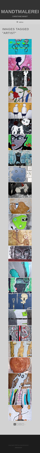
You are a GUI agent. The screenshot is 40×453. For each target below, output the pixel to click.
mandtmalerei (20, 11)
